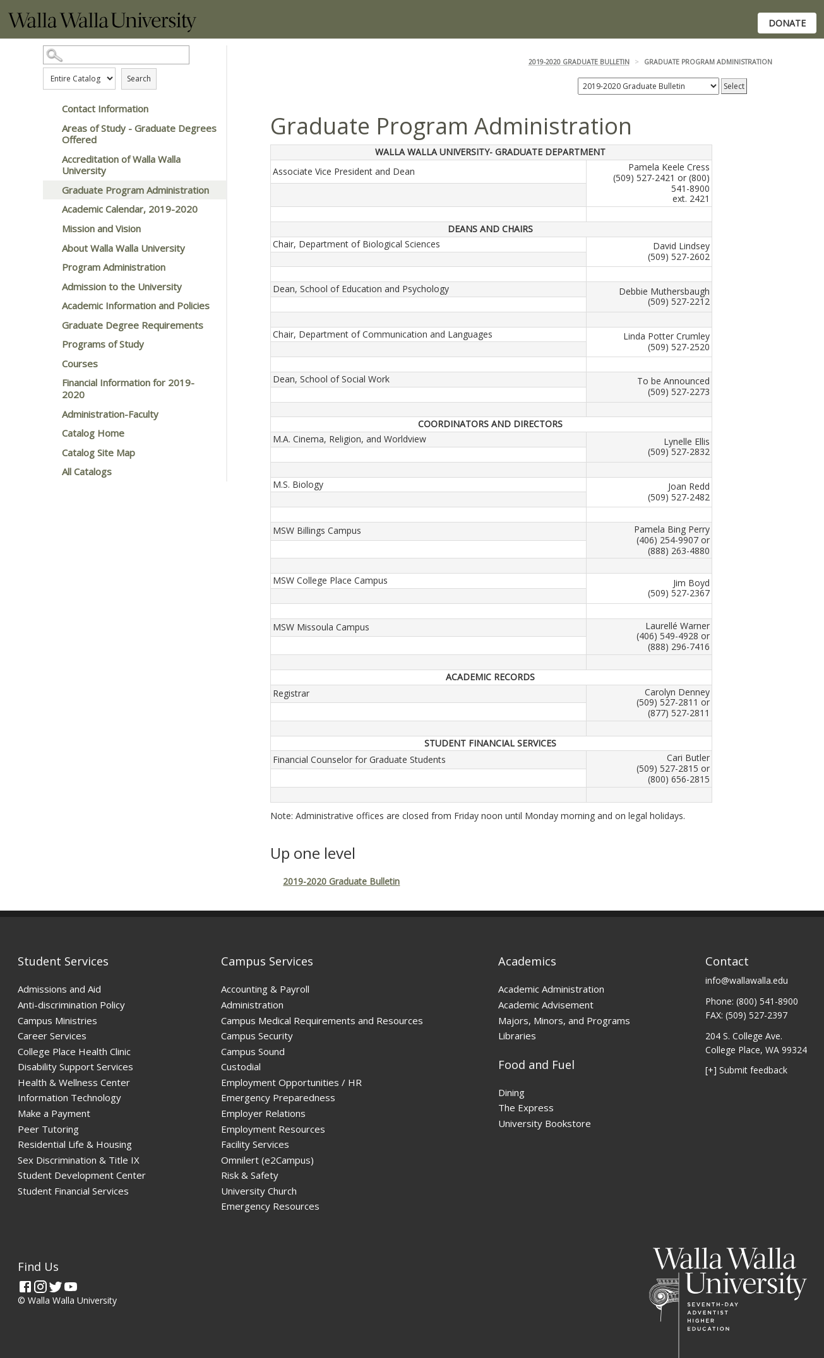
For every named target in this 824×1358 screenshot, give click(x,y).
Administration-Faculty (110, 414)
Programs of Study (103, 344)
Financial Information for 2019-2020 (128, 388)
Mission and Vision (101, 228)
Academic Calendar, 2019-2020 (130, 209)
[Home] (102, 29)
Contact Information (105, 108)
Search (139, 78)
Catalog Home (93, 433)
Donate (787, 23)
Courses (80, 363)
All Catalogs (87, 471)
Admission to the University (122, 286)
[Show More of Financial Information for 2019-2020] (49, 382)
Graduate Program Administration (135, 190)
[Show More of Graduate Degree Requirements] (49, 325)
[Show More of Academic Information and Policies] (49, 305)
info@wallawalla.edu (746, 980)
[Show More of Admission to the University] (49, 286)
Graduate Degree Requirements (132, 325)
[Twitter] (55, 1286)
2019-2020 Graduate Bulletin (579, 61)
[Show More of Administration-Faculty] (49, 414)
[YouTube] (70, 1286)
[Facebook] (25, 1286)
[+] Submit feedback (746, 1070)
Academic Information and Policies (136, 305)
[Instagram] (40, 1286)
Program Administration (113, 267)
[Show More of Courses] (49, 363)
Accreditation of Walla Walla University (121, 165)
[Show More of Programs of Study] (49, 344)
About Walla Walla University (123, 248)
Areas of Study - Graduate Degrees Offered (139, 134)
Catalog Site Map (98, 452)
